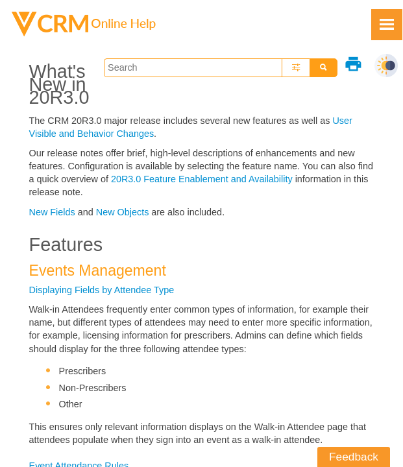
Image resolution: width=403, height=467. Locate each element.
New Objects (122, 212)
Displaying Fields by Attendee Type (102, 290)
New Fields (52, 212)
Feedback (353, 456)
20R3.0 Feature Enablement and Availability (202, 179)
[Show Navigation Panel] (386, 24)
